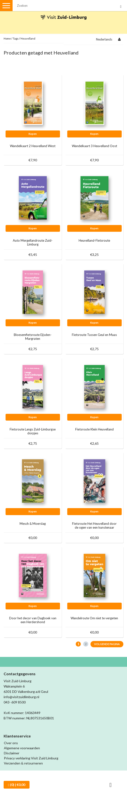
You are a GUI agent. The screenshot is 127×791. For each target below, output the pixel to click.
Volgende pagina (107, 644)
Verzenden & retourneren (23, 763)
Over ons (11, 743)
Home (7, 38)
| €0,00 (16, 785)
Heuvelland (28, 38)
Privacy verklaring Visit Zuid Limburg (31, 758)
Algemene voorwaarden (22, 748)
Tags (16, 38)
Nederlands (104, 39)
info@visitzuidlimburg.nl (21, 697)
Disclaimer (11, 753)
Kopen (33, 133)
